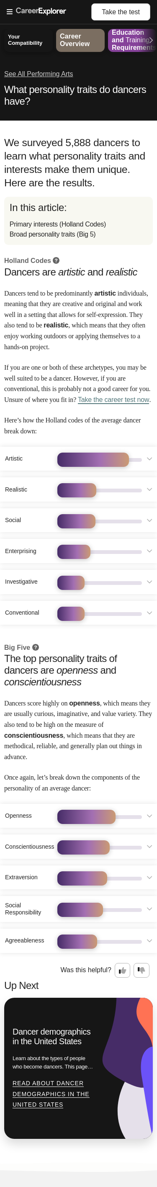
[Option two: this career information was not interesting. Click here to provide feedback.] (141, 970)
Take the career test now (113, 399)
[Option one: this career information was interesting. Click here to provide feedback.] (123, 970)
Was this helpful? (86, 969)
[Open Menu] (49, 12)
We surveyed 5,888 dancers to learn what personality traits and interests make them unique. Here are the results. (74, 163)
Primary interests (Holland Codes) (58, 224)
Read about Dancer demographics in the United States (51, 1094)
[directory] (78, 221)
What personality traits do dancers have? (75, 95)
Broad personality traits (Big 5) (53, 234)
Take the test (121, 11)
